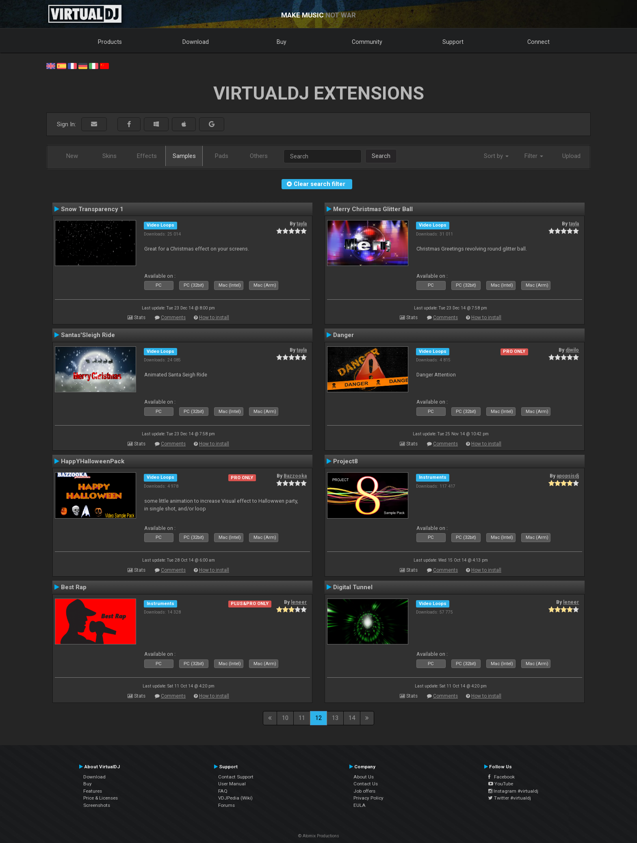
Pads (221, 156)
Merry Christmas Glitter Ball (373, 209)
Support (453, 42)
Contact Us (365, 784)
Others (259, 156)
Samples (184, 156)
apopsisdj (568, 476)
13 (335, 718)
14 (352, 718)
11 (302, 718)
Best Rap (74, 587)
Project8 (345, 461)
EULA (359, 805)
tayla (302, 224)
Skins (109, 156)
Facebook (501, 777)
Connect (538, 42)
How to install (214, 317)
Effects (147, 156)
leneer (299, 602)
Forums (226, 805)
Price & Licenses (100, 798)
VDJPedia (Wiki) (235, 798)
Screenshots (96, 805)
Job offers (364, 791)
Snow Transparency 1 (92, 209)
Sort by (496, 156)
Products (110, 42)
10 (285, 718)
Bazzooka (295, 476)
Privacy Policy (368, 798)
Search (381, 156)
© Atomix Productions (318, 836)
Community (367, 42)
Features (92, 791)
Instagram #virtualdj (513, 791)
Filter (533, 156)
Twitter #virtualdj (509, 798)
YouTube (500, 784)
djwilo (572, 350)
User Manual (232, 784)
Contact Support (236, 777)
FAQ (223, 791)
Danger (343, 335)
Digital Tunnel (353, 587)
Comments (173, 317)
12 (318, 718)
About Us (363, 777)
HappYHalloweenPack (92, 461)
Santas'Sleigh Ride (88, 335)
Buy (281, 42)
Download (195, 42)
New (72, 156)
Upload (571, 156)
